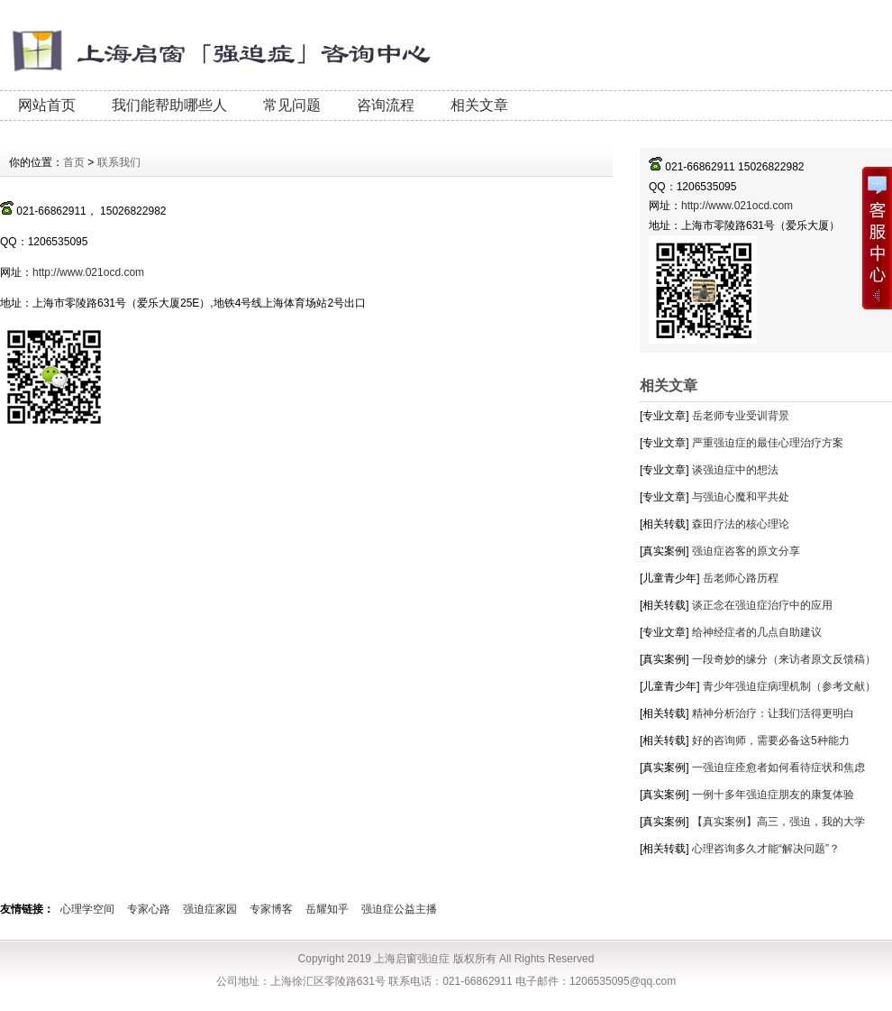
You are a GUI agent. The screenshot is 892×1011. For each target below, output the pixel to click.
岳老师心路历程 (740, 578)
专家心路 (148, 909)
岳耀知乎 (327, 909)
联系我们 (119, 162)
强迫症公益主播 (399, 909)
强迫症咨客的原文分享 (746, 551)
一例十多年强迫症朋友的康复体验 (773, 794)
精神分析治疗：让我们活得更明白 (773, 713)
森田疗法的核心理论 (740, 524)
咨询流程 (385, 105)
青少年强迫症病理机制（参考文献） (789, 686)
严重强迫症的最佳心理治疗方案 (767, 443)
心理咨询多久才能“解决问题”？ (766, 848)
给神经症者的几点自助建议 (757, 632)
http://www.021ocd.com (737, 205)
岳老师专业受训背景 (740, 415)
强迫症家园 (210, 909)
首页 (74, 162)
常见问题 (292, 105)
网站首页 (47, 105)
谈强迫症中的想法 (735, 470)
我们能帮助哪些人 (169, 105)
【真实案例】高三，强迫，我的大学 (778, 821)
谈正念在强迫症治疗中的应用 (762, 605)
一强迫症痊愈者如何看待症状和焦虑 (778, 767)
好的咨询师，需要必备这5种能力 (771, 740)
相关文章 (479, 105)
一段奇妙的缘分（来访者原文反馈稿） (784, 659)
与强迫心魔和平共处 (740, 497)
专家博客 (271, 909)
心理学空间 (87, 909)
